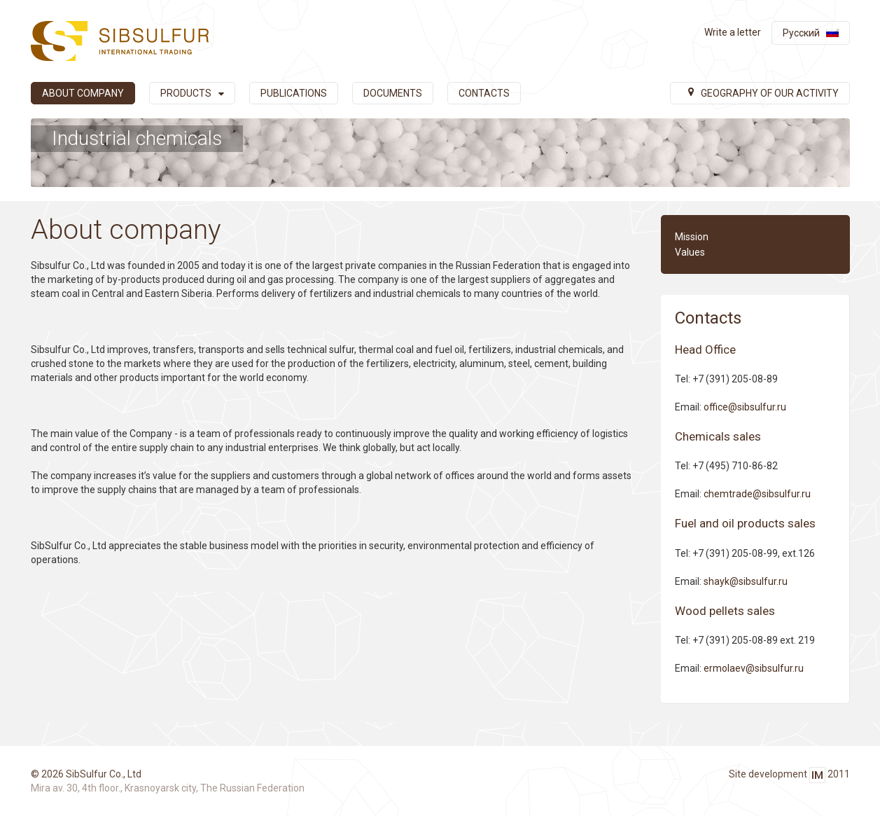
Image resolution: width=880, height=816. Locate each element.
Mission (691, 236)
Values (690, 252)
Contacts (484, 93)
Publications (293, 93)
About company (83, 93)
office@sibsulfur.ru (745, 407)
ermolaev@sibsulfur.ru (754, 668)
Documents (392, 93)
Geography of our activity (763, 93)
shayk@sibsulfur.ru (746, 581)
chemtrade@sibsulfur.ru (757, 493)
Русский (801, 33)
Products (192, 93)
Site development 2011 (789, 775)
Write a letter (732, 32)
